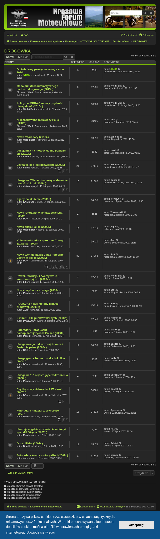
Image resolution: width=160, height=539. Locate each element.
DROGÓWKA (17, 50)
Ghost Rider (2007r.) (30, 443)
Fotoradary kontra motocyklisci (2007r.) (42, 455)
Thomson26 (116, 212)
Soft (112, 254)
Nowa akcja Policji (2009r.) (34, 226)
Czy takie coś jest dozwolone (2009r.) (41, 164)
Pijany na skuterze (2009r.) (34, 199)
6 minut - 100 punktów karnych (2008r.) (42, 318)
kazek (26, 156)
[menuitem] (24, 35)
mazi (112, 303)
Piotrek (114, 317)
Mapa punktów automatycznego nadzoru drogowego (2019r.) (37, 87)
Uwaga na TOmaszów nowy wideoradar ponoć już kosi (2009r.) (42, 182)
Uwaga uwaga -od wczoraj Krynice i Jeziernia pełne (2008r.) (40, 346)
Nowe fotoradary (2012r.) (33, 137)
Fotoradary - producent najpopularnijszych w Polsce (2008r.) (40, 331)
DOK (25, 218)
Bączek (114, 344)
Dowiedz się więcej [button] (40, 532)
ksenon (114, 455)
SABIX (26, 75)
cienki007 (115, 199)
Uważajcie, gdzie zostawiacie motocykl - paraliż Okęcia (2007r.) (42, 431)
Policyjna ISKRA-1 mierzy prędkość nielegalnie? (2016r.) (40, 105)
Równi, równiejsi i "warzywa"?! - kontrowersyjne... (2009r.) (38, 277)
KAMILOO (28, 202)
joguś (113, 226)
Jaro (112, 240)
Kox (112, 119)
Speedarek (116, 374)
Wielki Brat (33, 92)
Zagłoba (114, 136)
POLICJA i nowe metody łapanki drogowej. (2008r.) (38, 305)
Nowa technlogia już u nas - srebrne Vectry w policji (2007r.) (40, 256)
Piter (112, 429)
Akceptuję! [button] (136, 525)
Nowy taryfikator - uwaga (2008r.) (38, 290)
